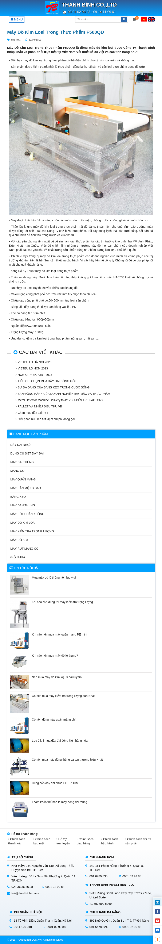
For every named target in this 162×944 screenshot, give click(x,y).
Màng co (17, 470)
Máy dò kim (19, 540)
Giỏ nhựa (17, 557)
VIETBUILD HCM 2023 (33, 368)
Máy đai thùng (22, 462)
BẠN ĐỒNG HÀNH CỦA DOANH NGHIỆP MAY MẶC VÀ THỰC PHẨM (64, 393)
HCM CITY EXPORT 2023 (35, 374)
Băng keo (18, 496)
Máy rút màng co (24, 548)
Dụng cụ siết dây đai (27, 453)
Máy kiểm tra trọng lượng (32, 531)
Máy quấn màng (23, 479)
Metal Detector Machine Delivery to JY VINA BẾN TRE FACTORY (60, 400)
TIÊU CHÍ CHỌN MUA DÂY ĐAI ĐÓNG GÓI (46, 381)
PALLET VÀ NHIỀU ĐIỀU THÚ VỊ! (40, 406)
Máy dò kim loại (22, 522)
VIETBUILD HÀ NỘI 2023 (34, 362)
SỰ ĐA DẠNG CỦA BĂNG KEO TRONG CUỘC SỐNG (54, 387)
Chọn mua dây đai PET (33, 412)
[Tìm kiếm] (97, 19)
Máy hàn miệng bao (25, 488)
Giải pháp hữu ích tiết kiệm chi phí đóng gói (46, 419)
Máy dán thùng (22, 505)
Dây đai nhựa (20, 444)
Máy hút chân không (27, 514)
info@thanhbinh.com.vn (25, 893)
